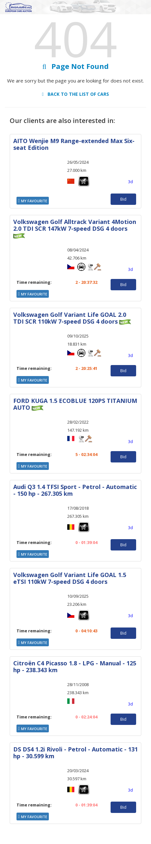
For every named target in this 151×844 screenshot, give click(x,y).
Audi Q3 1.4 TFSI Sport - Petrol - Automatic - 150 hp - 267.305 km (75, 490)
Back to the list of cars (75, 94)
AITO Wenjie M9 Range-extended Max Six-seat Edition (74, 144)
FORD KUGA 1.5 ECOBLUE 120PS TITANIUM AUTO (75, 404)
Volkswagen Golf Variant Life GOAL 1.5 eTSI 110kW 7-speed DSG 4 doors (69, 578)
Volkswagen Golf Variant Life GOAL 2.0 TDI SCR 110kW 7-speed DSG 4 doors (69, 318)
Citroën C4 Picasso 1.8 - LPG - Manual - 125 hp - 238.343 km (74, 666)
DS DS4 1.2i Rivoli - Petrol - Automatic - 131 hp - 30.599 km (75, 752)
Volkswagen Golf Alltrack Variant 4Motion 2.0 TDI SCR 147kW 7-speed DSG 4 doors (74, 225)
